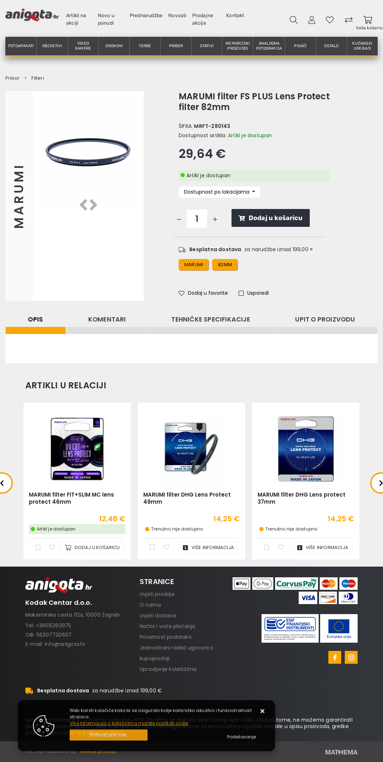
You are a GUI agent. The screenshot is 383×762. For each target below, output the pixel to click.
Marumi (19, 196)
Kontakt (235, 16)
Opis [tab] (35, 319)
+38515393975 (53, 625)
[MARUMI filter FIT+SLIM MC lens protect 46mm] (92, 547)
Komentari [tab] (107, 319)
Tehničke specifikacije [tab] (210, 319)
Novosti (177, 16)
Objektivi (52, 46)
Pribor (176, 46)
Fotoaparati (21, 46)
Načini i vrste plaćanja (167, 626)
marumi (193, 264)
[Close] (109, 735)
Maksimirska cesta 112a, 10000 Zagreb (72, 614)
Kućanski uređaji (362, 46)
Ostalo (331, 46)
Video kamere (83, 46)
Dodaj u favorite (203, 293)
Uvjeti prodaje (157, 594)
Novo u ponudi (106, 19)
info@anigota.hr (65, 644)
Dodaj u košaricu (271, 218)
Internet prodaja (98, 751)
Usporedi (254, 293)
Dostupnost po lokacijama (217, 191)
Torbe (145, 46)
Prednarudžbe (146, 16)
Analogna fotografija (269, 46)
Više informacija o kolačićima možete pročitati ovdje (129, 723)
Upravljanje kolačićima (168, 669)
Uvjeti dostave (158, 615)
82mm (225, 264)
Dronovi (114, 46)
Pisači (300, 46)
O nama (150, 604)
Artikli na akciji (76, 19)
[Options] (241, 737)
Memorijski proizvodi (237, 46)
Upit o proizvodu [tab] (325, 319)
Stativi (207, 46)
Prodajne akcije (203, 19)
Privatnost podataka (166, 637)
